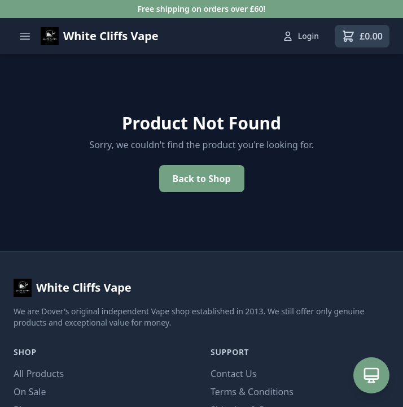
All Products (39, 373)
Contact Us (233, 373)
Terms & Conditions (252, 392)
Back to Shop (202, 178)
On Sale (30, 392)
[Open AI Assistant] (371, 375)
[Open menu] (25, 36)
